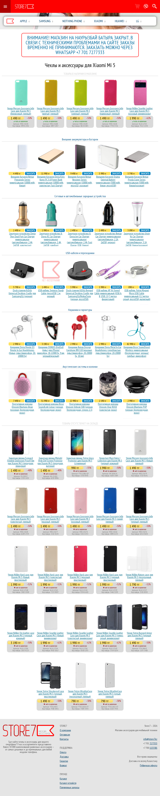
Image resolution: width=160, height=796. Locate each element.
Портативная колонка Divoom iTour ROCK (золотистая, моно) (108, 406)
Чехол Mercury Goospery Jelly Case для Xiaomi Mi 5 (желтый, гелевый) (50, 111)
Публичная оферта (148, 765)
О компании (65, 730)
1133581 (153, 747)
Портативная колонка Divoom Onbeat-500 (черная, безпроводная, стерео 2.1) (79, 406)
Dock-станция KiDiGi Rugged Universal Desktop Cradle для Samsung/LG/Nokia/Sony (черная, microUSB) (79, 295)
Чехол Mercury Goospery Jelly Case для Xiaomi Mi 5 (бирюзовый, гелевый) (20, 111)
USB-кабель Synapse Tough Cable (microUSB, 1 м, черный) (51, 293)
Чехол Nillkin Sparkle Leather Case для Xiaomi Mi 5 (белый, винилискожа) (50, 635)
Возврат (63, 765)
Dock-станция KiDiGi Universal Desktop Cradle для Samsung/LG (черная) (22, 293)
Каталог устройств (68, 783)
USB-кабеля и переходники (80, 253)
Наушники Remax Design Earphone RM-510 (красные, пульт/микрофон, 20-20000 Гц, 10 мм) (79, 351)
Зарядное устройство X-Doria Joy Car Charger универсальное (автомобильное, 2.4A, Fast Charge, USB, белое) (79, 239)
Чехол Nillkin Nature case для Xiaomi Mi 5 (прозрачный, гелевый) (139, 577)
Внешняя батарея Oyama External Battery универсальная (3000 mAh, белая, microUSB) (108, 181)
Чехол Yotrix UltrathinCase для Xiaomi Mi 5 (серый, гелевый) (110, 694)
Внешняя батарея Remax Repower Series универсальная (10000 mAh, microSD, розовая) (79, 181)
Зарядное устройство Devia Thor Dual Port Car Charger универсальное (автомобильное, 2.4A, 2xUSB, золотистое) (22, 239)
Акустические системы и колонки (80, 366)
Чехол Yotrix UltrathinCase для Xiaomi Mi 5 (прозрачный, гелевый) (80, 694)
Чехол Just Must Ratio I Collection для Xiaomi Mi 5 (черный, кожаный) (110, 460)
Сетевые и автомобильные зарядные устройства (80, 196)
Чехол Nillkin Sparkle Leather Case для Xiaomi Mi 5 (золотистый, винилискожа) (80, 635)
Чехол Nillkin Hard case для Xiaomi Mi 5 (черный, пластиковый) (109, 577)
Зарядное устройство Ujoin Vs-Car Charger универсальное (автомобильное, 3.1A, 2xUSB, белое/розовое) (137, 239)
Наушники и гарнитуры (80, 310)
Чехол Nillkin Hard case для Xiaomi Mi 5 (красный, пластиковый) (80, 577)
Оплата (63, 752)
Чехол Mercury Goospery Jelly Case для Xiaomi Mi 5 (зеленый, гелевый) (80, 111)
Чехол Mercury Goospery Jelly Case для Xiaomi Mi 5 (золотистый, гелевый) (20, 519)
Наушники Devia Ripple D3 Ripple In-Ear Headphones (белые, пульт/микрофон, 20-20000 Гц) (22, 351)
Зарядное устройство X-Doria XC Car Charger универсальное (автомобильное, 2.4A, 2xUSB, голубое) (50, 239)
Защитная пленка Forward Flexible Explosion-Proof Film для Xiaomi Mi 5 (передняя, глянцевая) (20, 462)
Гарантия (64, 761)
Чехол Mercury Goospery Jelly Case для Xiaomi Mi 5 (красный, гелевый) (50, 519)
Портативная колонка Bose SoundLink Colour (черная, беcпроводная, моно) (51, 406)
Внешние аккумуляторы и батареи (80, 139)
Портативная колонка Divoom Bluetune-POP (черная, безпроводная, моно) (136, 408)
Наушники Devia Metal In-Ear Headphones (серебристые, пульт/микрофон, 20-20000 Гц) (108, 351)
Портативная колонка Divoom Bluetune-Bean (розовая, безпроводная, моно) (22, 408)
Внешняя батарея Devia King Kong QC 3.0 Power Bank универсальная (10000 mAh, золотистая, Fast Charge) (51, 181)
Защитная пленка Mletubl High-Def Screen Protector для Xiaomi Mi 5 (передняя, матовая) (50, 462)
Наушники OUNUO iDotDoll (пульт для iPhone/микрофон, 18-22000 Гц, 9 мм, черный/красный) (51, 351)
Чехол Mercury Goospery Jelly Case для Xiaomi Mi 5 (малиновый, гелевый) (109, 111)
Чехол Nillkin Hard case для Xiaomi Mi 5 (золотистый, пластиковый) (50, 577)
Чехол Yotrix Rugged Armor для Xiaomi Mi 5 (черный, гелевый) (139, 635)
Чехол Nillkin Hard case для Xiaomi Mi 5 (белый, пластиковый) (20, 577)
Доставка (64, 756)
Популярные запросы (69, 787)
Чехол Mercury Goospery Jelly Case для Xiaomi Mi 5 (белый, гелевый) (139, 460)
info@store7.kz (150, 739)
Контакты (64, 739)
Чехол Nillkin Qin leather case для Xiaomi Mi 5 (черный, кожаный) (20, 635)
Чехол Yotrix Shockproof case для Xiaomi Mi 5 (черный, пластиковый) (50, 694)
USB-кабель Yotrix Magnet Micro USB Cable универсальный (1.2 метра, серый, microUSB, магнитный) (136, 295)
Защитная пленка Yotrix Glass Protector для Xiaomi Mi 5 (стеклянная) (80, 460)
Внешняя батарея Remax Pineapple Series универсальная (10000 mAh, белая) (22, 181)
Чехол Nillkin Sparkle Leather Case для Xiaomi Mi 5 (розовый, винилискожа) (139, 111)
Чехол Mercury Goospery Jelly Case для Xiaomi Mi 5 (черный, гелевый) (139, 519)
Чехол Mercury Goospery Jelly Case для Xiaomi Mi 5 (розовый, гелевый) (80, 519)
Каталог (63, 778)
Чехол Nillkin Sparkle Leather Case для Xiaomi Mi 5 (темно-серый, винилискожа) (110, 635)
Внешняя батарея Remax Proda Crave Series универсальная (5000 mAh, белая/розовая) (136, 181)
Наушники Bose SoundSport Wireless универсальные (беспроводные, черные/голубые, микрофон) (137, 351)
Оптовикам (65, 734)
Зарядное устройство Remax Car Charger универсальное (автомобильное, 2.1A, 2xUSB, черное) (108, 238)
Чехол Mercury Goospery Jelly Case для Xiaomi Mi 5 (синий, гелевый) (109, 519)
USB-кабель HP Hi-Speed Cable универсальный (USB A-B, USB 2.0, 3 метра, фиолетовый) (108, 295)
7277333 (153, 743)
